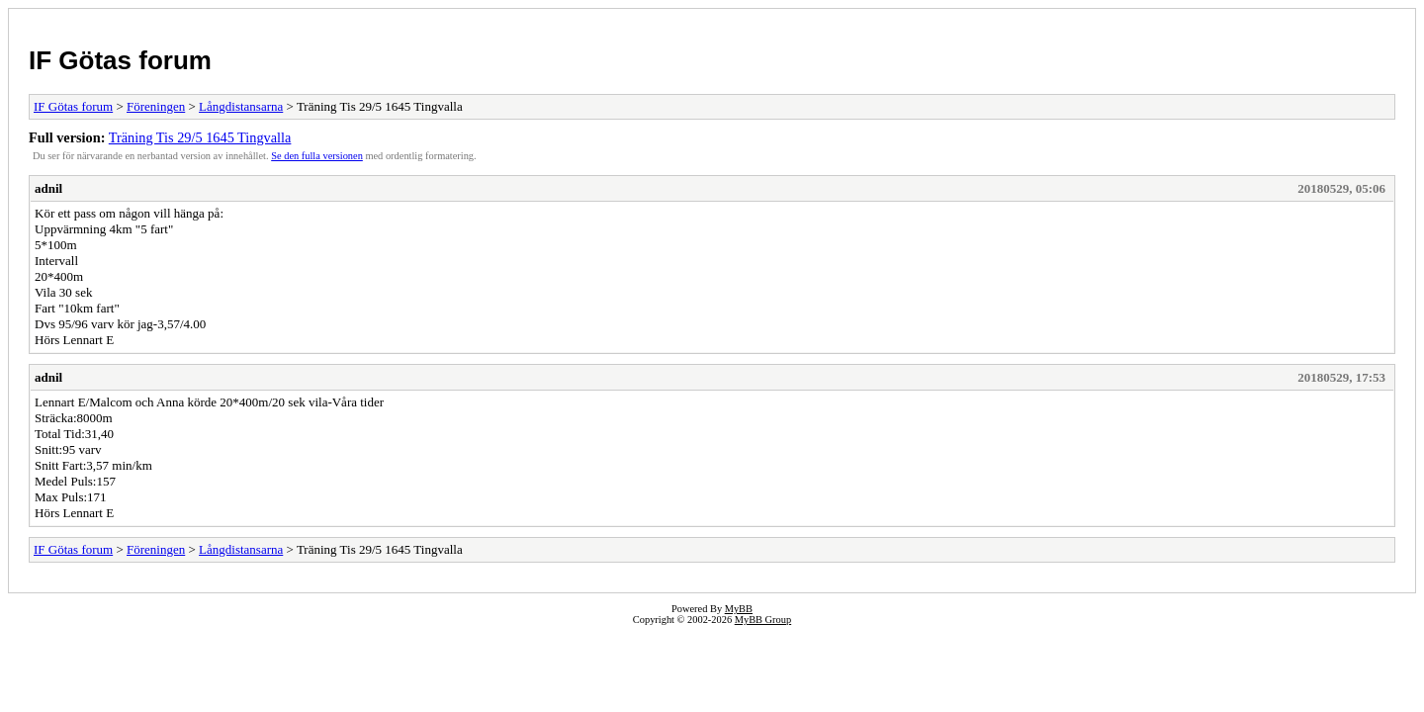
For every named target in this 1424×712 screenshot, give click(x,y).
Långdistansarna (241, 106)
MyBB (739, 608)
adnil (48, 188)
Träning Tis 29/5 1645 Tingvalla (200, 137)
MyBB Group (763, 619)
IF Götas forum (120, 60)
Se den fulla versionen (317, 155)
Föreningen (156, 106)
